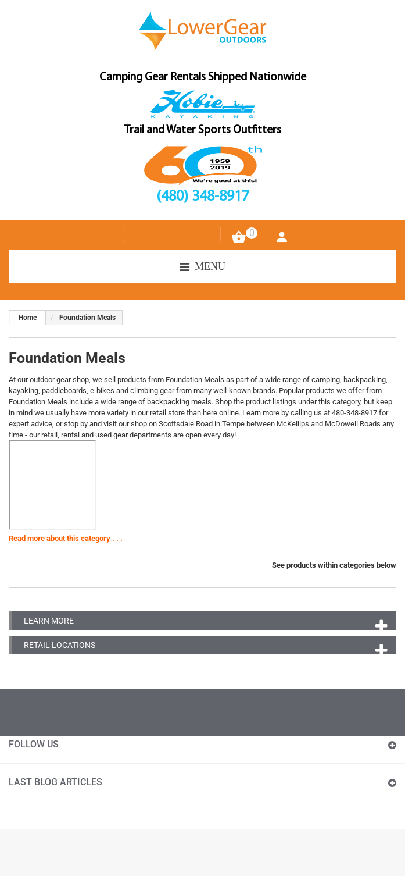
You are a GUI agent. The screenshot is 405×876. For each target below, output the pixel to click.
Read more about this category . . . (66, 538)
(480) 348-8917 (202, 197)
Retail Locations (59, 645)
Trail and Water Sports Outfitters (202, 130)
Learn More (49, 620)
